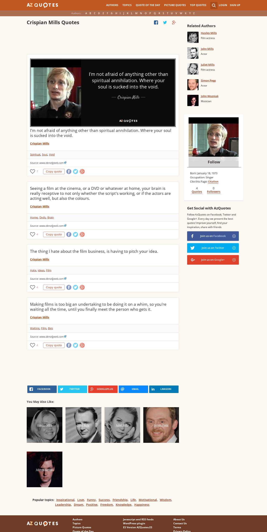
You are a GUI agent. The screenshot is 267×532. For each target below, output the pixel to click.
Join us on (213, 236)
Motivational (148, 500)
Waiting (34, 328)
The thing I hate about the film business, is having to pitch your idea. (94, 251)
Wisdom (165, 500)
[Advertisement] (103, 40)
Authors (112, 5)
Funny (91, 500)
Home (34, 217)
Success (104, 500)
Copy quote (54, 171)
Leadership (63, 505)
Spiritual (35, 154)
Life (133, 500)
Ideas (41, 270)
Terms (177, 527)
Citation (213, 181)
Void (52, 154)
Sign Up (235, 5)
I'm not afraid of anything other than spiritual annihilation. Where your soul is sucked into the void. (100, 133)
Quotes (197, 192)
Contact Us (180, 523)
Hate (33, 270)
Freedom (106, 505)
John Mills (207, 49)
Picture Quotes (175, 5)
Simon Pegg (208, 80)
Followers (213, 192)
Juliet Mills (207, 64)
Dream (78, 505)
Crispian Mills (39, 143)
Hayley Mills (209, 33)
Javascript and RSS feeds (138, 519)
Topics (127, 5)
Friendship (120, 500)
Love (80, 500)
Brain (50, 217)
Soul (44, 154)
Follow (214, 161)
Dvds (42, 217)
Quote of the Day (148, 5)
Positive (91, 505)
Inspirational (65, 500)
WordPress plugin (134, 523)
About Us (179, 519)
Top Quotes (198, 5)
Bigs (50, 328)
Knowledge (123, 505)
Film (48, 270)
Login (223, 5)
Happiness (141, 505)
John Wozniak (209, 96)
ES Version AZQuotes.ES (137, 527)
